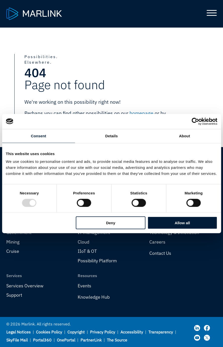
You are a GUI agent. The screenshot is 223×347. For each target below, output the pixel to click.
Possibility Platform (97, 261)
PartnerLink (91, 339)
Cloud (83, 242)
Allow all (182, 223)
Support (14, 295)
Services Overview (24, 286)
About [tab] (184, 136)
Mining (13, 242)
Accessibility (131, 331)
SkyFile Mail (17, 339)
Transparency (160, 331)
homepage (141, 113)
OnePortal (66, 339)
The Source (117, 339)
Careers (157, 242)
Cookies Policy (49, 331)
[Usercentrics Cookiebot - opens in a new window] (195, 121)
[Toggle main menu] (210, 13)
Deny (110, 223)
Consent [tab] (38, 136)
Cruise (12, 251)
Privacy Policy (102, 331)
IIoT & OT (87, 251)
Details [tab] (111, 136)
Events (84, 286)
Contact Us (160, 253)
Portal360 (42, 339)
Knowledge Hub (94, 297)
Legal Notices (18, 331)
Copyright (76, 331)
